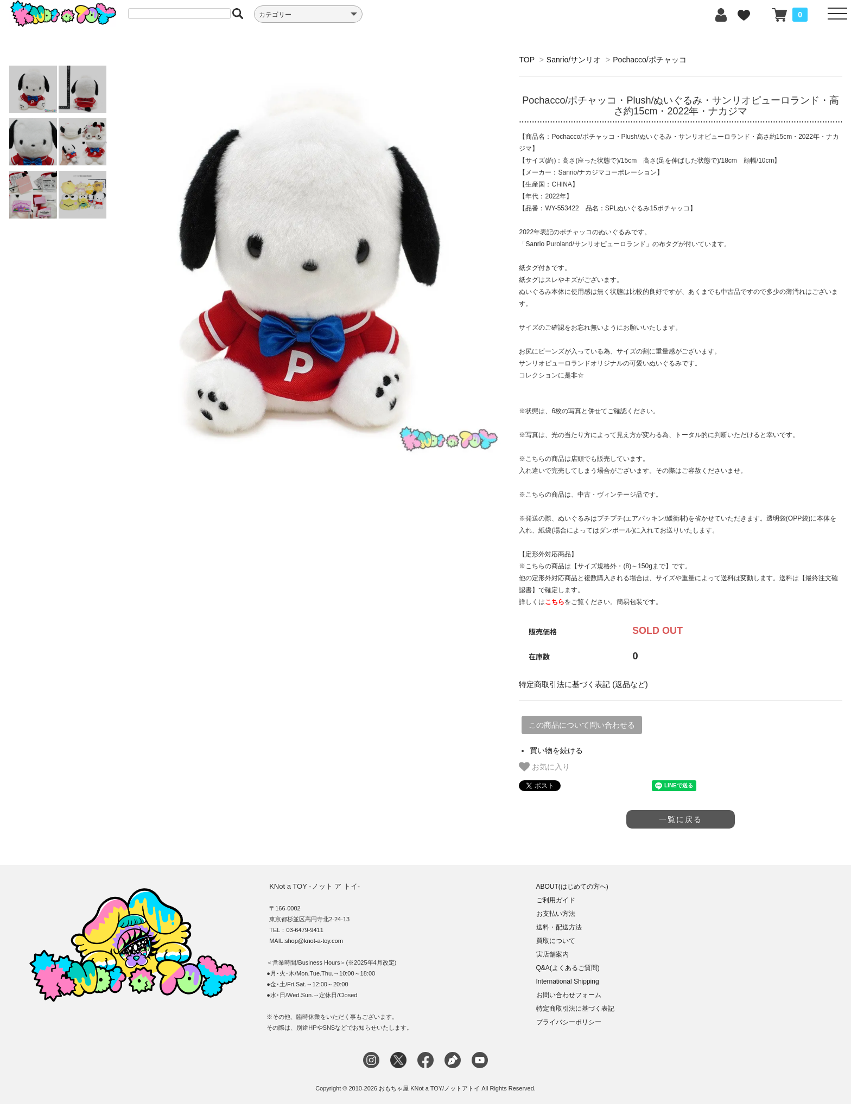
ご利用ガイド (555, 900)
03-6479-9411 (304, 930)
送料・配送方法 (559, 927)
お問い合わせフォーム (568, 995)
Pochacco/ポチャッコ (649, 59)
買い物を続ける (556, 750)
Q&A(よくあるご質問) (568, 968)
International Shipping (567, 981)
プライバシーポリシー (568, 1022)
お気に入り (544, 766)
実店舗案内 (552, 954)
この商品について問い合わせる (582, 725)
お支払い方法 (555, 913)
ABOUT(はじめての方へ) (572, 886)
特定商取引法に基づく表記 (575, 1008)
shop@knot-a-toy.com (314, 941)
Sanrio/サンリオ (574, 59)
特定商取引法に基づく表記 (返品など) (583, 684)
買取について (555, 941)
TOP (526, 59)
